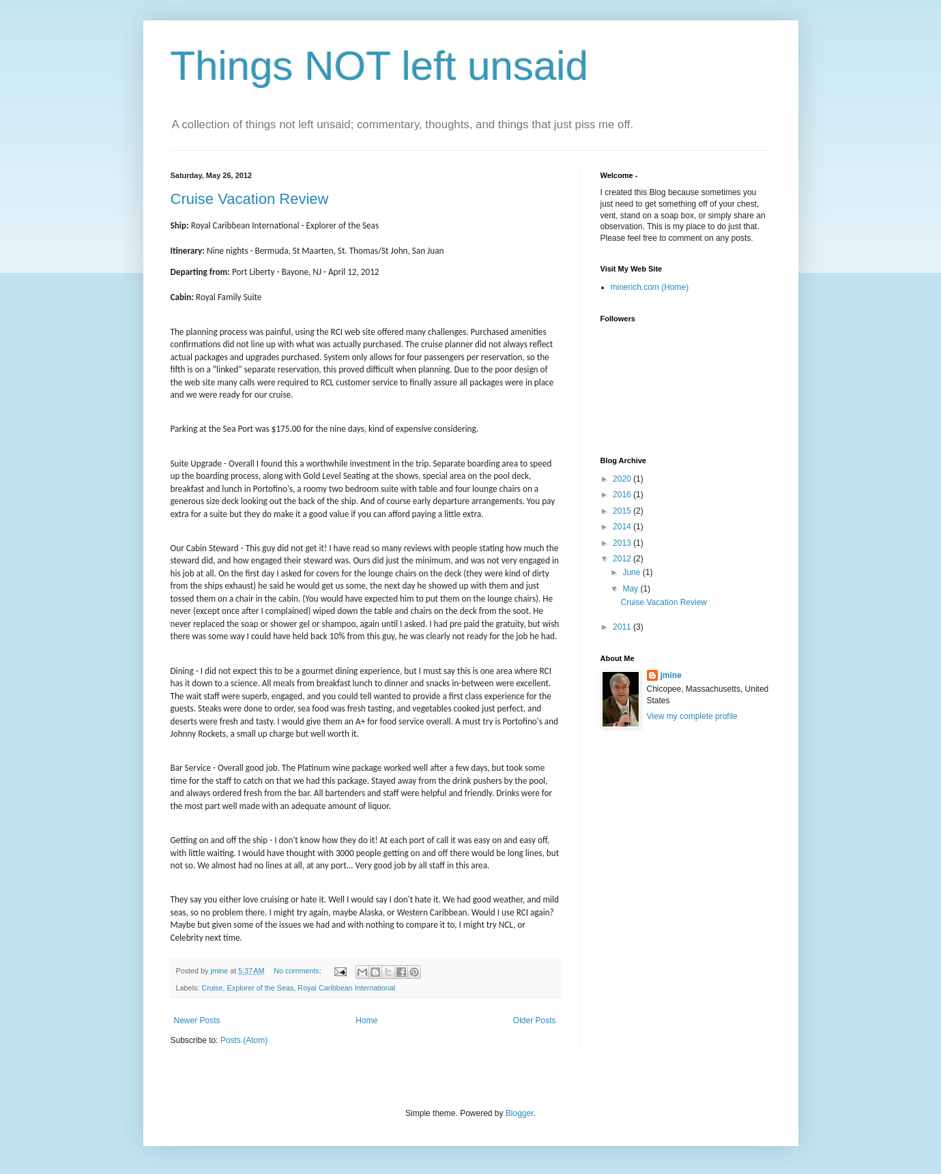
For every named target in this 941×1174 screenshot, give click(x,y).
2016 (623, 494)
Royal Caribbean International (346, 988)
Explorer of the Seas (260, 988)
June (632, 572)
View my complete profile (692, 716)
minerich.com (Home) (650, 287)
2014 (623, 526)
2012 (623, 558)
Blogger (520, 1113)
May (631, 588)
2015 (623, 511)
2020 (623, 479)
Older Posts (534, 1020)
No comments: (298, 971)
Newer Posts (197, 1020)
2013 (623, 543)
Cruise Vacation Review (250, 198)
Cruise (211, 988)
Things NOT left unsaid (380, 66)
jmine (671, 675)
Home (366, 1020)
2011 (623, 627)
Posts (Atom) (243, 1040)
